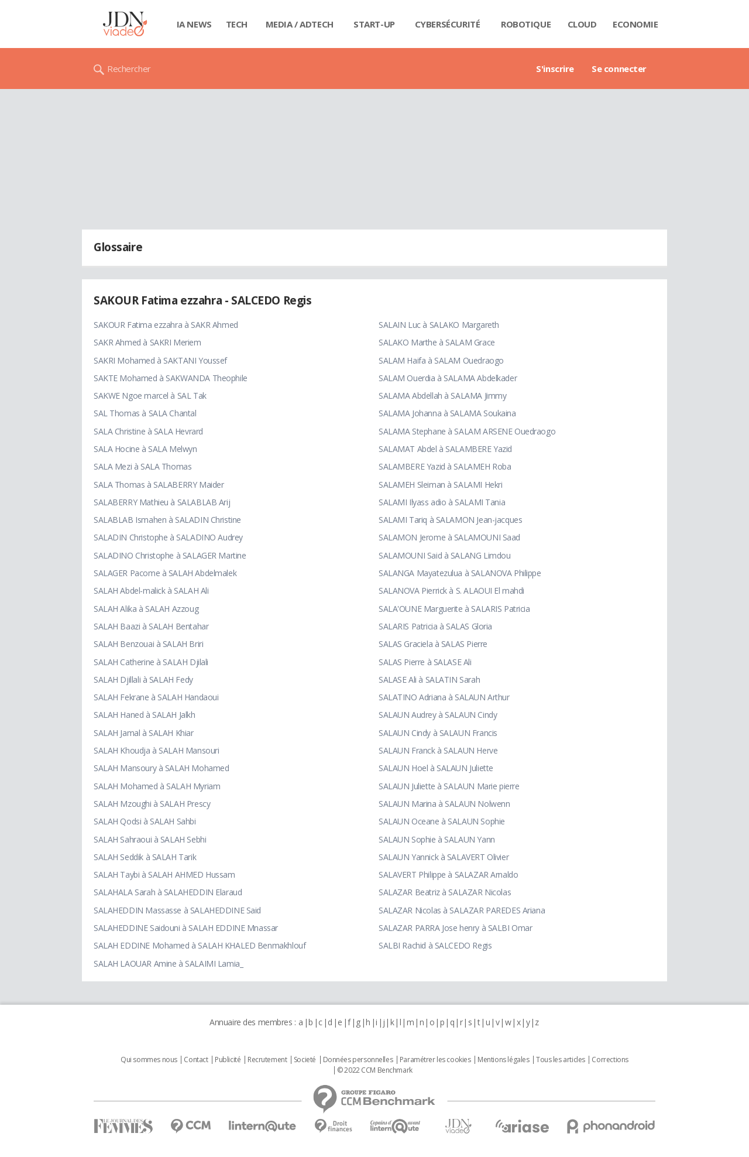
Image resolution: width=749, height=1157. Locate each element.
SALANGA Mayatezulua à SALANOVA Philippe (460, 572)
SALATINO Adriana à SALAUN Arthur (444, 697)
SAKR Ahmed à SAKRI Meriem (147, 342)
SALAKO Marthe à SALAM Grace (437, 342)
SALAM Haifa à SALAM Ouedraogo (441, 360)
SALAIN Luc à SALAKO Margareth (439, 324)
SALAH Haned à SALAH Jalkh (144, 714)
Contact (196, 1060)
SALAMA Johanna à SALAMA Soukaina (447, 413)
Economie (635, 24)
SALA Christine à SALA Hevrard (148, 431)
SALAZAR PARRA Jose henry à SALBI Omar (455, 927)
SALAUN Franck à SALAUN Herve (438, 750)
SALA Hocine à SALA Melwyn (145, 448)
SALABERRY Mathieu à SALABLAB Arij (162, 502)
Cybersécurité (447, 24)
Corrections (610, 1060)
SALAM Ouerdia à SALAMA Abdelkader (448, 378)
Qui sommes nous (149, 1060)
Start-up (374, 24)
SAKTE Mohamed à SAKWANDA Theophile (171, 378)
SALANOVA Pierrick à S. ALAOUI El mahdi (451, 590)
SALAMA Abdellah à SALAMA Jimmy (442, 395)
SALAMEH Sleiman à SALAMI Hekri (440, 484)
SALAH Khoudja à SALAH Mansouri (156, 750)
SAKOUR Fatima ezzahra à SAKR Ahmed (166, 324)
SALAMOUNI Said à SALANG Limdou (444, 555)
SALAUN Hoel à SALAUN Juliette (436, 767)
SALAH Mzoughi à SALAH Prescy (152, 803)
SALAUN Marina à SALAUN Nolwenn (444, 803)
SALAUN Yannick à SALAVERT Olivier (444, 856)
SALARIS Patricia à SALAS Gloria (435, 626)
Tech (237, 24)
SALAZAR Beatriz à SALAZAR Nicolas (445, 892)
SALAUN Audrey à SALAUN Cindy (438, 714)
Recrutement (267, 1060)
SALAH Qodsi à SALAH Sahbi (145, 821)
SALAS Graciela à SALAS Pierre (433, 643)
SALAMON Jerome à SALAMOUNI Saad (449, 537)
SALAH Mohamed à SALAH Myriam (157, 786)
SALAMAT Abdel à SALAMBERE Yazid (445, 448)
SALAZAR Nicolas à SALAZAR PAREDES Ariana (462, 910)
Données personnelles (358, 1060)
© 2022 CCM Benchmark (375, 1070)
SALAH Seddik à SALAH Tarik (145, 856)
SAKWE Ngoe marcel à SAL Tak (150, 395)
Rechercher (129, 68)
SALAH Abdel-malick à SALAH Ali (151, 590)
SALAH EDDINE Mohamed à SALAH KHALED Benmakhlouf (199, 945)
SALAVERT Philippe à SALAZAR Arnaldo (448, 874)
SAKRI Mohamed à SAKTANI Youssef (160, 360)
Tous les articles (560, 1060)
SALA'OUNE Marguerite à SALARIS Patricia (454, 608)
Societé (305, 1060)
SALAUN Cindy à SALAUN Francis (438, 732)
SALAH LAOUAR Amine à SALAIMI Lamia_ (168, 963)
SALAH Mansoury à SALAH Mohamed (161, 767)
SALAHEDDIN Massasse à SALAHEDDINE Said (177, 910)
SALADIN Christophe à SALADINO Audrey (168, 537)
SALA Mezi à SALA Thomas (142, 466)
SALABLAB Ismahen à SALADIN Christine (167, 519)
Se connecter (619, 68)
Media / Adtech (300, 24)
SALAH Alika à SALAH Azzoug (146, 608)
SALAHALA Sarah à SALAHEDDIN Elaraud (168, 892)
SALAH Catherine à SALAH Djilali (151, 662)
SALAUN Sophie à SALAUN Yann (437, 839)
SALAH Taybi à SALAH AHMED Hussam (164, 874)
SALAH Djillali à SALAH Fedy (143, 679)
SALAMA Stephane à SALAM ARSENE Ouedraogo (467, 431)
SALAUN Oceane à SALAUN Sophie (442, 821)
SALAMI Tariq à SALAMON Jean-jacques (450, 519)
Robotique (526, 24)
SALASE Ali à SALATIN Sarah (429, 679)
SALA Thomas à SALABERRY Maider (159, 484)
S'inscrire (555, 68)
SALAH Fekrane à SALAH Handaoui (156, 697)
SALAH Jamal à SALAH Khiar (144, 732)
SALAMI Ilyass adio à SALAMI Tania (442, 502)
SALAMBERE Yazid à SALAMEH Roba (445, 466)
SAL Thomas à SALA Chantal (145, 413)
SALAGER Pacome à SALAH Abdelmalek (165, 572)
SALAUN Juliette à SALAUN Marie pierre (449, 786)
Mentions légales (503, 1060)
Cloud (582, 24)
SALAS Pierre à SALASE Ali (425, 662)
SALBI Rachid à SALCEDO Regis (435, 945)
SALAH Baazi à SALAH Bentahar (151, 626)
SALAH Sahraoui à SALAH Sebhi (150, 839)
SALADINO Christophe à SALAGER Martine (170, 555)
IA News (194, 24)
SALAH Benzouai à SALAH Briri (148, 643)
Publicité (227, 1060)
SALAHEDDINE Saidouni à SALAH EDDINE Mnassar (186, 927)
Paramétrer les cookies (435, 1060)
